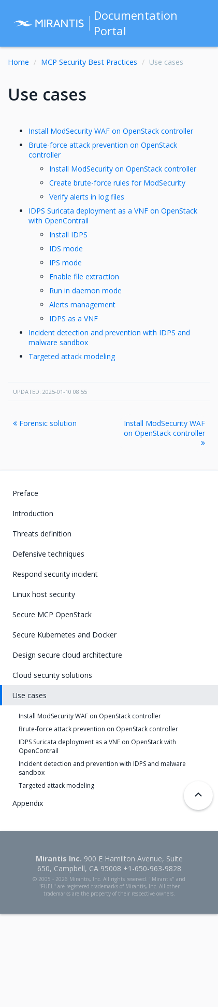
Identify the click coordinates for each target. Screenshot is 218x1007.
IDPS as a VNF (73, 318)
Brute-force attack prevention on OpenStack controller (98, 729)
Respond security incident (55, 574)
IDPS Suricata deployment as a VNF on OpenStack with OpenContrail (97, 746)
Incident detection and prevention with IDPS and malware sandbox (102, 768)
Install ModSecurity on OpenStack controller (122, 169)
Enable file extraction (84, 276)
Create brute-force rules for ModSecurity (117, 183)
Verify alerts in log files (86, 197)
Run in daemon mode (85, 290)
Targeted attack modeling (71, 356)
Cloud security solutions (52, 675)
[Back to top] (198, 795)
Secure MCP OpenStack (52, 614)
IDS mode (66, 248)
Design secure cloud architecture (67, 655)
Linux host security (43, 594)
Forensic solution (45, 423)
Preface (25, 493)
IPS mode (65, 262)
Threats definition (41, 533)
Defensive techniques (48, 554)
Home (18, 62)
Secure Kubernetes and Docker (64, 635)
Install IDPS (68, 234)
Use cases (29, 695)
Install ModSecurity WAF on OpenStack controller (110, 131)
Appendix (27, 803)
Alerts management (82, 304)
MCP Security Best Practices (89, 62)
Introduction (32, 513)
